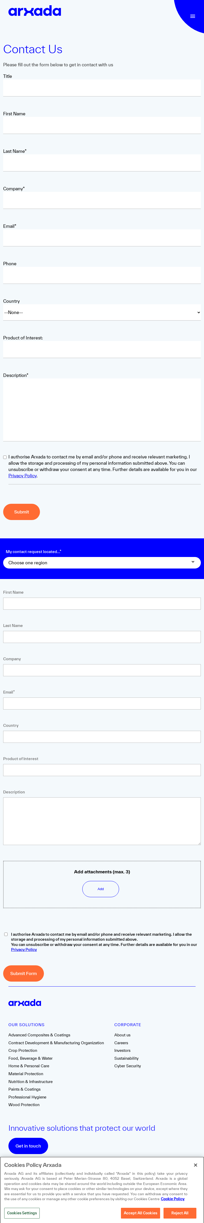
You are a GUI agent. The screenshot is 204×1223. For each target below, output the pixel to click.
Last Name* (15, 151)
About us (122, 1035)
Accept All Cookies (140, 1215)
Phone (10, 263)
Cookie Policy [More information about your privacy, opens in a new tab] (173, 1201)
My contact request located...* (33, 551)
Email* (9, 226)
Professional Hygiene (27, 1097)
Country (11, 301)
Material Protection (25, 1074)
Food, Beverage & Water (30, 1058)
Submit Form (23, 973)
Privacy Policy (22, 475)
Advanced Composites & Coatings (39, 1035)
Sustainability (126, 1058)
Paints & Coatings (24, 1089)
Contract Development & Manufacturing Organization (56, 1043)
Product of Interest (20, 758)
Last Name (13, 625)
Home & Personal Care (28, 1066)
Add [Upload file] (101, 889)
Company (12, 659)
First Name (14, 113)
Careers (121, 1043)
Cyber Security (127, 1066)
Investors (122, 1050)
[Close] (195, 1167)
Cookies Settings (22, 1215)
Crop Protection (22, 1050)
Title (7, 76)
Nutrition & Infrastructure (30, 1081)
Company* (14, 188)
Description (14, 792)
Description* (15, 375)
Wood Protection (23, 1104)
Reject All (179, 1215)
